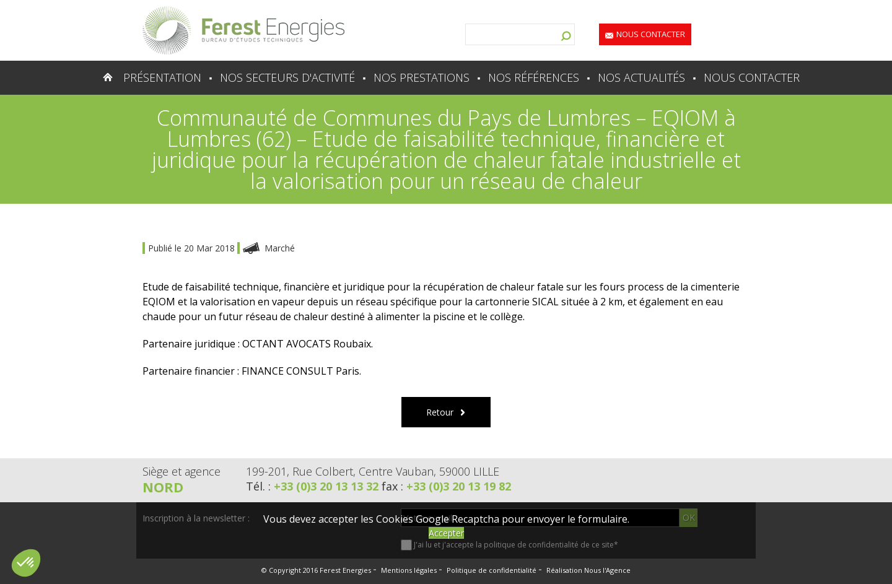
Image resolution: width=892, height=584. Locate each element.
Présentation (162, 77)
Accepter (446, 533)
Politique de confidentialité (491, 570)
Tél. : (314, 486)
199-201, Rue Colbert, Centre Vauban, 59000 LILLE (372, 471)
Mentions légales (409, 570)
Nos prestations (422, 77)
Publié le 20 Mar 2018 (192, 248)
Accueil (83, 77)
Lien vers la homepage (243, 30)
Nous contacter (650, 34)
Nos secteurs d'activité (287, 77)
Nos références (533, 77)
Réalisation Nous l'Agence (588, 570)
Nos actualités (641, 77)
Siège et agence (181, 471)
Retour (439, 412)
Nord (162, 486)
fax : (446, 486)
